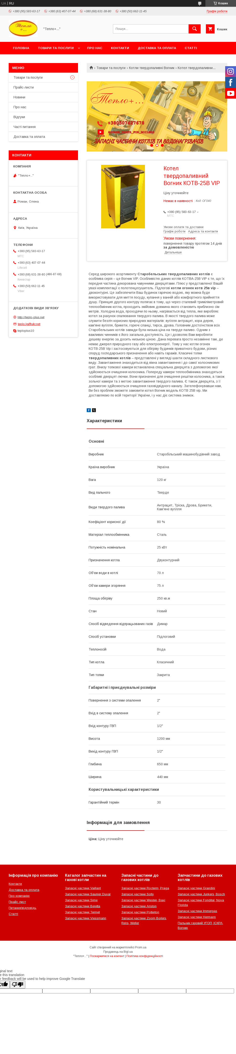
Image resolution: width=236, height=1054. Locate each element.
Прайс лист (17, 902)
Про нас (94, 48)
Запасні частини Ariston (139, 906)
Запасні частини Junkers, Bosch (201, 894)
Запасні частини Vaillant (83, 888)
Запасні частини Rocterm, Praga (145, 888)
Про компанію (19, 896)
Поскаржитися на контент (107, 956)
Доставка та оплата (157, 48)
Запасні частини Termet (82, 912)
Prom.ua (140, 947)
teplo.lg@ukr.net (29, 324)
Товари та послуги (56, 48)
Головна (21, 48)
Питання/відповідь (22, 908)
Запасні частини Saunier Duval (88, 894)
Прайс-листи (23, 87)
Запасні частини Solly (137, 894)
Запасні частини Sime (81, 900)
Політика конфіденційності (144, 956)
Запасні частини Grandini (196, 888)
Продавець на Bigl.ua (118, 951)
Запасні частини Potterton (140, 912)
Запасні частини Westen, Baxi (143, 900)
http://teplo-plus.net (31, 317)
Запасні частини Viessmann (85, 918)
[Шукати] (195, 28)
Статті (191, 48)
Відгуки (19, 117)
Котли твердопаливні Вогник (151, 68)
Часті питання (24, 127)
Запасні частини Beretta (82, 906)
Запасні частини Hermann (197, 917)
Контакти (120, 48)
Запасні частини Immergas (197, 911)
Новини (19, 97)
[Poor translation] (17, 985)
